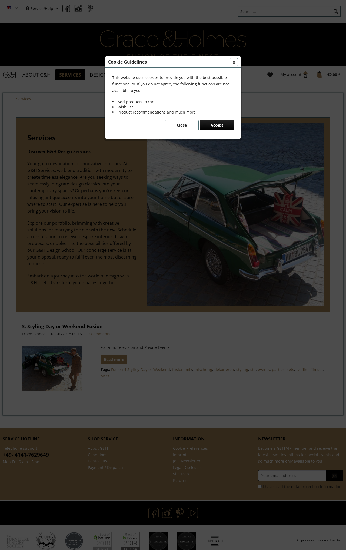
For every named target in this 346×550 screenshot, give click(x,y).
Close (182, 125)
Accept (217, 125)
